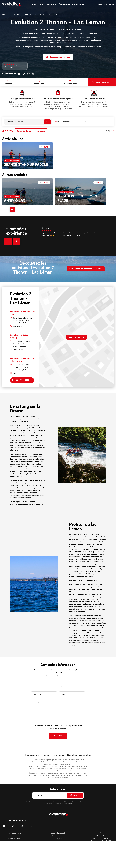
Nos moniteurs (79, 4)
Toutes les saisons (62, 122)
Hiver (84, 122)
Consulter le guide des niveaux (31, 131)
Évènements (64, 4)
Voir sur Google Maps (21, 323)
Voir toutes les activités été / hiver (85, 269)
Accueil (5, 15)
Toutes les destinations (21, 15)
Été (76, 122)
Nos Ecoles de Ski (15, 838)
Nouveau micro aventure (58, 57)
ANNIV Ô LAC (14, 200)
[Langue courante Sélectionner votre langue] (111, 4)
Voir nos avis (21, 66)
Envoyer (58, 736)
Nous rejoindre (58, 838)
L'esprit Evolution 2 (58, 833)
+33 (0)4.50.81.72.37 (21, 380)
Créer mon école (58, 836)
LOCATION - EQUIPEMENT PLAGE (78, 198)
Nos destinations (15, 833)
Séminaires (52, 4)
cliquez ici (62, 728)
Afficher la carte (76, 337)
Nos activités (38, 4)
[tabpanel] (22, 99)
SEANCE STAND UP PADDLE (26, 164)
